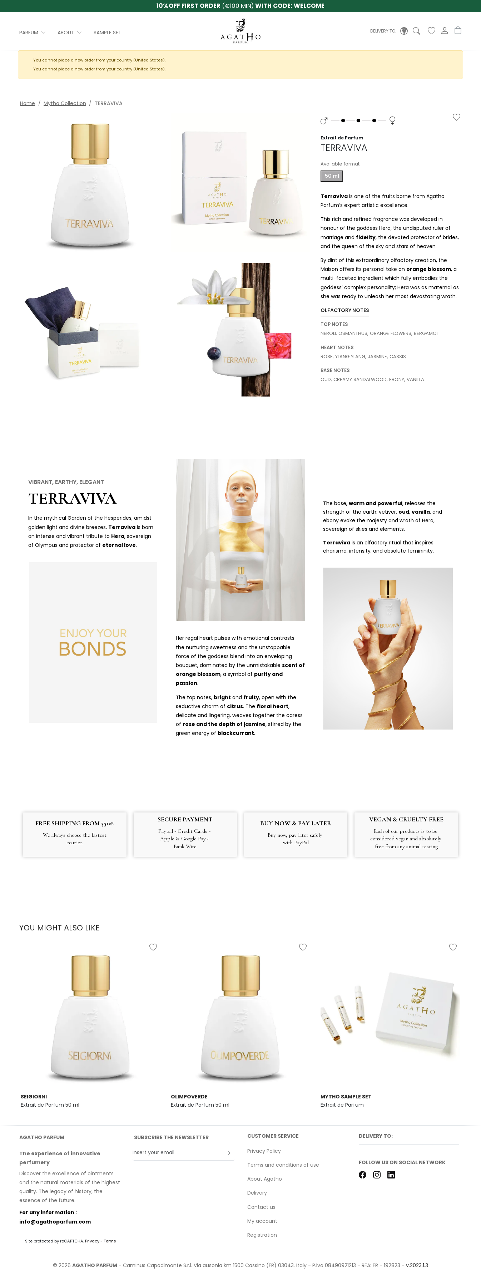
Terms (110, 1241)
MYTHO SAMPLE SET (346, 1096)
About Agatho (264, 1178)
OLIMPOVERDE (189, 1096)
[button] (389, 30)
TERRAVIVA (72, 498)
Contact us (261, 1207)
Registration (262, 1235)
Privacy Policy (264, 1151)
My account (262, 1221)
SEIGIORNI (34, 1096)
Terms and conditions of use (283, 1164)
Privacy (92, 1241)
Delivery (257, 1192)
